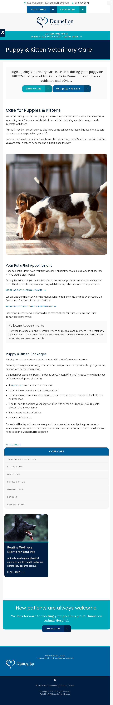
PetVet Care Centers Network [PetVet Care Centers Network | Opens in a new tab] (59, 694)
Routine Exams (15, 467)
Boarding (12, 497)
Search (71, 686)
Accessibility (54, 686)
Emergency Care (16, 504)
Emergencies (67, 9)
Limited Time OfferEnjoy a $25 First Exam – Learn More (55, 35)
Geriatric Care (15, 489)
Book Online (38, 9)
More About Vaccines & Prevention (29, 306)
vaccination (17, 385)
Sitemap (64, 686)
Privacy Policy (41, 686)
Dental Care (13, 474)
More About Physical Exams (24, 290)
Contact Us (53, 628)
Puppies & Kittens (16, 482)
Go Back (15, 444)
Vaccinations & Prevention (21, 459)
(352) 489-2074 (81, 3)
